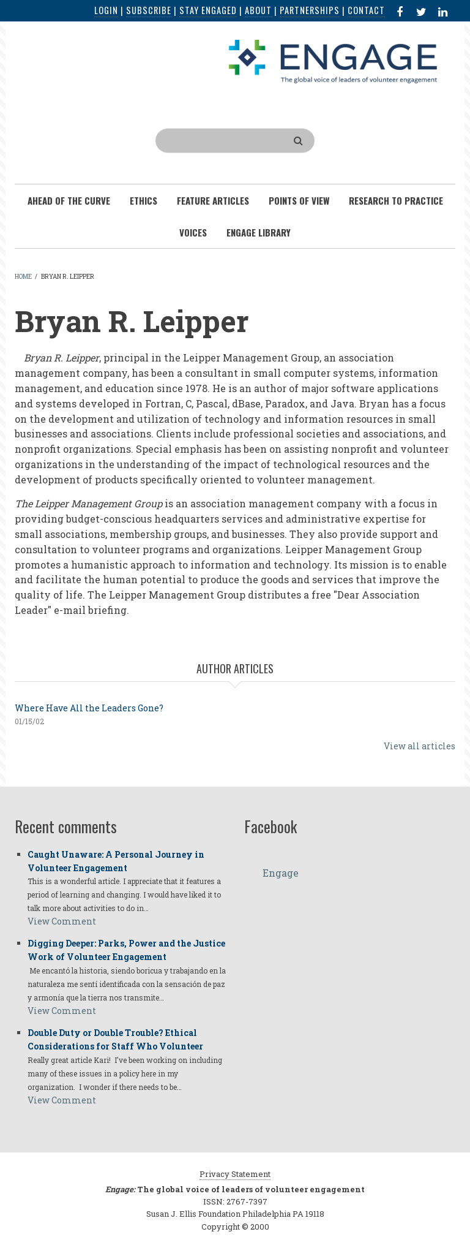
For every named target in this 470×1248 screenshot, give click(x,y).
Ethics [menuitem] (143, 200)
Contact (366, 10)
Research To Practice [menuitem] (396, 200)
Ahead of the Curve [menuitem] (69, 200)
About (258, 10)
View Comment (62, 921)
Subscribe (148, 10)
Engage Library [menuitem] (258, 232)
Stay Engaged (208, 10)
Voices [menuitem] (193, 232)
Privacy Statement (235, 1173)
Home (23, 277)
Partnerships (310, 10)
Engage (281, 872)
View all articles (419, 746)
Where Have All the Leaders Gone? (89, 708)
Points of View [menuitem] (299, 200)
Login (106, 10)
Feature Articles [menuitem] (213, 200)
